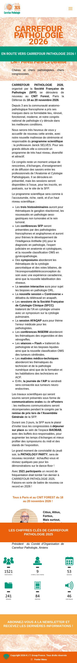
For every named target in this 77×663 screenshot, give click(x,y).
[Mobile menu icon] (70, 9)
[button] (6, 657)
